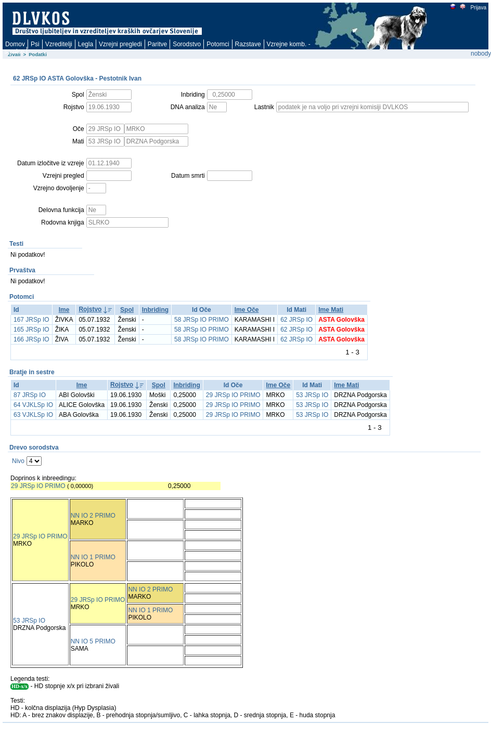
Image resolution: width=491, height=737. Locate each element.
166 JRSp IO (31, 339)
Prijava (478, 7)
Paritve (157, 44)
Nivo (18, 461)
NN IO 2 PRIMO (93, 515)
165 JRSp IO (31, 329)
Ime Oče (247, 309)
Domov (15, 44)
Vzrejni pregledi (120, 44)
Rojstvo (90, 309)
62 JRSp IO (296, 319)
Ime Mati (330, 309)
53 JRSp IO (312, 395)
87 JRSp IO (30, 395)
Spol (127, 309)
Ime (64, 309)
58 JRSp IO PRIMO (201, 319)
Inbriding (155, 309)
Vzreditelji (58, 44)
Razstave (248, 44)
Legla (85, 44)
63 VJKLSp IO (33, 414)
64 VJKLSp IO (33, 405)
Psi (35, 44)
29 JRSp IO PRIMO (233, 395)
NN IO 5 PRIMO (93, 641)
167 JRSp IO (31, 319)
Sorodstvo (187, 44)
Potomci (217, 44)
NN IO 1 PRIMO (93, 557)
